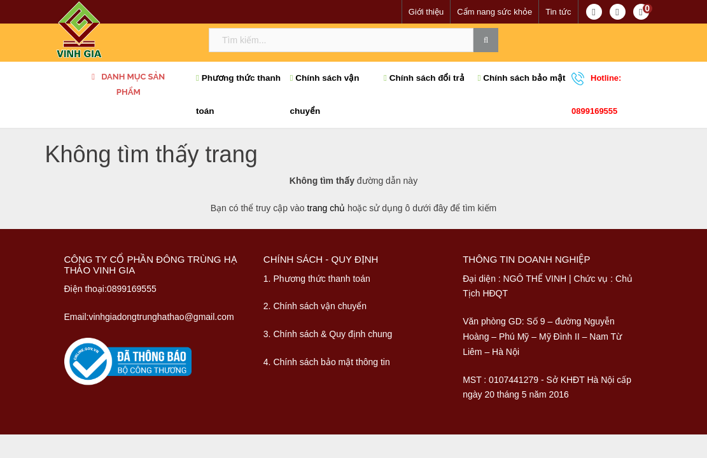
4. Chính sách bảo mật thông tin (326, 362)
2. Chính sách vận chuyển (315, 306)
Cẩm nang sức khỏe (494, 12)
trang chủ (326, 208)
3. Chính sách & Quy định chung (327, 334)
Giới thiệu (426, 12)
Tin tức (558, 12)
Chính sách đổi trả (424, 78)
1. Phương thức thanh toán (316, 279)
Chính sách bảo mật (522, 78)
